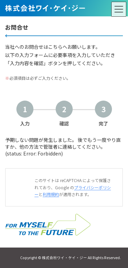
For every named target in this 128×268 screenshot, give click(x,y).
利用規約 (51, 194)
